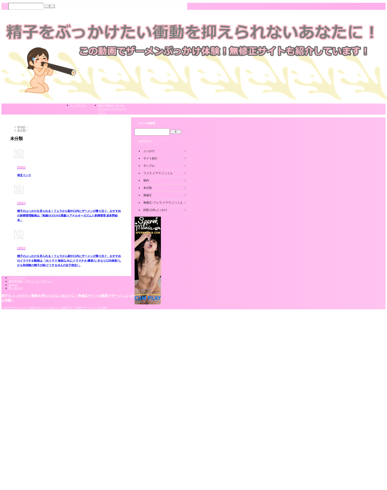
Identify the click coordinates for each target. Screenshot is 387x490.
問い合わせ (15, 288)
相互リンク (24, 175)
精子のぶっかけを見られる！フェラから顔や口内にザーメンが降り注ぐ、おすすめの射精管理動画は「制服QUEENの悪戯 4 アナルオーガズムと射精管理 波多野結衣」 (69, 215)
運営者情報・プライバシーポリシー (30, 281)
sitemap (12, 284)
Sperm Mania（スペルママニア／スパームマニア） (112, 109)
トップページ (78, 105)
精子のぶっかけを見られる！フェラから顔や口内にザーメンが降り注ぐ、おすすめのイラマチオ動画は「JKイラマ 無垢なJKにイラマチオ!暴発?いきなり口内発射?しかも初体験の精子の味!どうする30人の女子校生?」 (69, 261)
